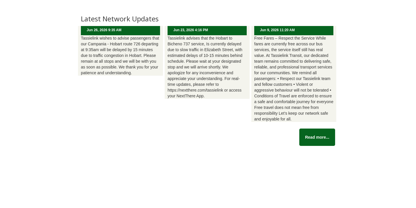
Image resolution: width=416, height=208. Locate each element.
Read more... (317, 137)
